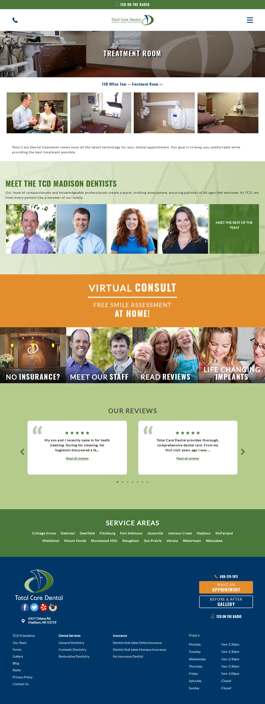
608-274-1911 (226, 576)
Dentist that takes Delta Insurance (137, 643)
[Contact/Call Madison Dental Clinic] (15, 20)
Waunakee (214, 540)
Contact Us (21, 684)
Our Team (19, 643)
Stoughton (130, 540)
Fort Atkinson (131, 533)
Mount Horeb (75, 540)
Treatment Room (145, 84)
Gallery (18, 656)
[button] (22, 451)
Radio (17, 670)
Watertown (192, 540)
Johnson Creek (180, 533)
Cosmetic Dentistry (72, 649)
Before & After (226, 602)
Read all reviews (77, 458)
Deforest (68, 533)
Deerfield (87, 533)
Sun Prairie (153, 540)
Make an (226, 588)
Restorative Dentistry (74, 656)
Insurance (120, 635)
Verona (172, 540)
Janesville (155, 533)
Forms (17, 649)
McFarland (224, 533)
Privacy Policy (23, 677)
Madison (204, 533)
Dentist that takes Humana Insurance (139, 649)
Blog (16, 663)
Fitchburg (107, 533)
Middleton (50, 540)
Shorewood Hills (104, 540)
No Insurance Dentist (128, 656)
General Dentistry (71, 643)
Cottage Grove (44, 533)
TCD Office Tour (114, 84)
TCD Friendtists (24, 635)
